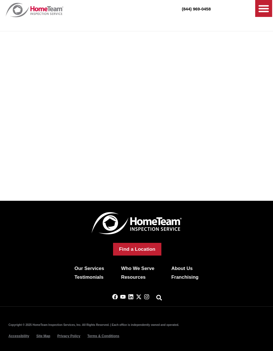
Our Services (89, 268)
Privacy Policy (68, 336)
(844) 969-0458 (196, 8)
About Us (182, 268)
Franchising (184, 277)
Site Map (43, 336)
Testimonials (88, 277)
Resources (133, 277)
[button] (263, 8)
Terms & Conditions (103, 336)
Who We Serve (137, 268)
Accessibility (18, 336)
